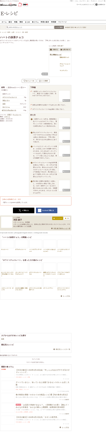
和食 (17, 389)
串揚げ (21, 389)
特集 (16, 22)
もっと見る (66, 296)
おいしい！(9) (30, 81)
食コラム (35, 22)
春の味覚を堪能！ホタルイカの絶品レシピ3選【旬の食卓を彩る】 (42, 395)
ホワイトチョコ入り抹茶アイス (35, 284)
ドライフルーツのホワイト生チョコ (63, 269)
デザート (7, 116)
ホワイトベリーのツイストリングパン (63, 284)
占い (88, 1)
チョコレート (17, 114)
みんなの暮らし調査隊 (22, 412)
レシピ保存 (44, 81)
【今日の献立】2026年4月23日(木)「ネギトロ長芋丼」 (37, 417)
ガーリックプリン (49, 283)
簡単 (21, 22)
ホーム (4, 22)
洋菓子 (9, 114)
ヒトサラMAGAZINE (63, 391)
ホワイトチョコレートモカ (35, 269)
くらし (76, 1)
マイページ (62, 22)
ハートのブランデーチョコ (35, 246)
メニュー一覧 (101, 1)
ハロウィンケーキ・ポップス (7, 284)
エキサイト (101, 4)
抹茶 (2, 339)
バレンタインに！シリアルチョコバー (21, 269)
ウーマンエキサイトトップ (85, 4)
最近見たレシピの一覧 (63, 349)
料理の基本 (45, 22)
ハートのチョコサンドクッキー (63, 246)
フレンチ (26, 389)
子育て (72, 1)
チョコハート (7, 245)
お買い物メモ (65, 49)
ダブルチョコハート (21, 245)
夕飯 (28, 377)
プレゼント (94, 1)
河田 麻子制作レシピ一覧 (61, 228)
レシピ (24, 377)
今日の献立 (19, 377)
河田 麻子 (60, 46)
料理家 (53, 22)
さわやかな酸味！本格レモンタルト (21, 284)
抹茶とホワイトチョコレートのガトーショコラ (49, 270)
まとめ (27, 22)
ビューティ (83, 1)
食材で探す (70, 27)
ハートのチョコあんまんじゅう (49, 246)
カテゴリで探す (81, 27)
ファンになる (57, 219)
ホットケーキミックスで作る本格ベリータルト (7, 270)
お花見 (31, 412)
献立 (10, 22)
